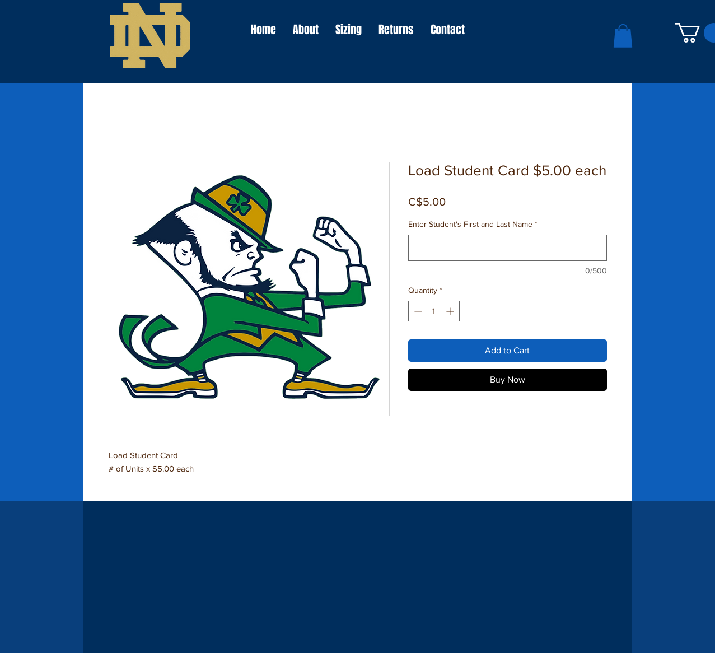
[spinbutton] (434, 311)
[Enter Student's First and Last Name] (507, 248)
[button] (623, 36)
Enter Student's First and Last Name (473, 224)
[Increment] (451, 311)
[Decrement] (417, 311)
